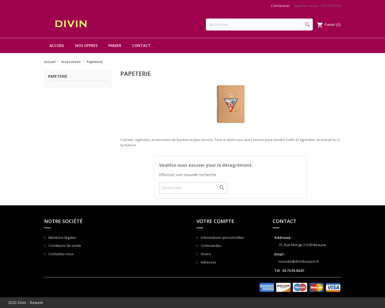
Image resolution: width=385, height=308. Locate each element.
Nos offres (86, 45)
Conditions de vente (64, 245)
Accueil (56, 45)
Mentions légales (62, 237)
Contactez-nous (61, 253)
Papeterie (57, 76)
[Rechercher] (259, 24)
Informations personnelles (222, 237)
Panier (114, 45)
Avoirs (205, 253)
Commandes (210, 245)
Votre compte (215, 221)
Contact (141, 45)
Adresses (208, 262)
